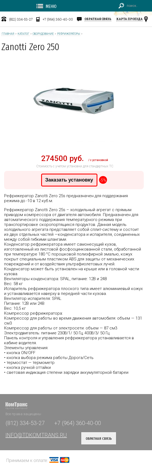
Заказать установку (69, 180)
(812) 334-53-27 (21, 19)
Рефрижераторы (68, 33)
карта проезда (129, 19)
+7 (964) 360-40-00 (58, 19)
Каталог (23, 33)
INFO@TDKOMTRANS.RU (36, 435)
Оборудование (43, 33)
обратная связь (98, 19)
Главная (8, 33)
